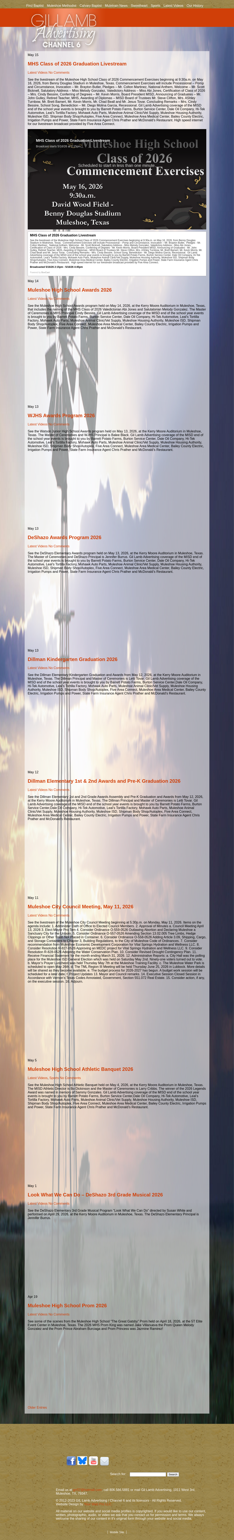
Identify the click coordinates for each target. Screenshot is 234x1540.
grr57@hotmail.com (87, 1490)
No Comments (58, 72)
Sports (155, 5)
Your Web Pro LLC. (98, 1504)
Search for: (120, 1474)
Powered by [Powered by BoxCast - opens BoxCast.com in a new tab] (40, 272)
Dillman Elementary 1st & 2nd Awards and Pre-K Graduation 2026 (104, 781)
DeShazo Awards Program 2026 (64, 537)
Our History (195, 6)
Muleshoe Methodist (61, 5)
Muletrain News (116, 5)
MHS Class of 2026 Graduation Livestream (77, 63)
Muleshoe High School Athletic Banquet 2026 (80, 1069)
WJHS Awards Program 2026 (61, 415)
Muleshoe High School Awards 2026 (70, 290)
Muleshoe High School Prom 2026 (67, 1305)
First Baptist (35, 5)
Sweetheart (139, 5)
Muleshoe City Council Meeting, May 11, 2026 (80, 906)
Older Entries (37, 1407)
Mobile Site (117, 1532)
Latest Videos (174, 5)
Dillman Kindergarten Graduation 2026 (72, 659)
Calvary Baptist (91, 5)
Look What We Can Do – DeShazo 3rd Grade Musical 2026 (95, 1194)
